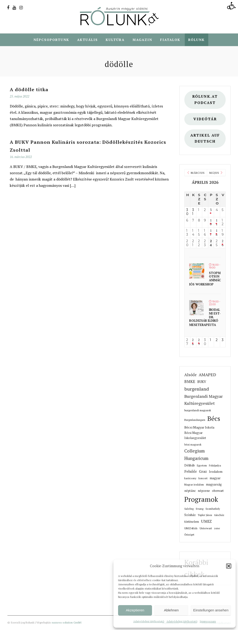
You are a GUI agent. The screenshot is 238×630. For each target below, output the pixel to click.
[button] (228, 566)
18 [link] (216, 233)
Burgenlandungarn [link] (194, 420)
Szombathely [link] (212, 509)
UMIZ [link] (206, 521)
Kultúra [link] (115, 39)
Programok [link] (201, 499)
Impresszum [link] (208, 621)
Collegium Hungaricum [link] (196, 454)
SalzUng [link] (189, 509)
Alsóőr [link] (190, 375)
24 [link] (211, 243)
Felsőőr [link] (190, 471)
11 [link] (216, 223)
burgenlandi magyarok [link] (197, 410)
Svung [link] (199, 509)
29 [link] (199, 342)
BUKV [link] (201, 382)
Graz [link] (203, 471)
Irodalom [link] (215, 472)
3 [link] (211, 210)
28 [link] (193, 342)
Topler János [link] (205, 515)
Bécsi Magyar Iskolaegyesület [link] (195, 435)
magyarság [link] (214, 485)
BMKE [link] (189, 381)
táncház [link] (219, 515)
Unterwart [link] (206, 528)
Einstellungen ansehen (210, 610)
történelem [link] (191, 522)
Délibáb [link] (189, 465)
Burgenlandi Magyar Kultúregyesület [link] (203, 400)
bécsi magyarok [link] (193, 444)
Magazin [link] (142, 39)
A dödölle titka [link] (29, 90)
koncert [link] (203, 478)
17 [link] (211, 233)
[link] (232, 5)
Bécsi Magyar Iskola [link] (199, 427)
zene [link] (217, 528)
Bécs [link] (213, 418)
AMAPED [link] (207, 375)
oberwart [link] (218, 491)
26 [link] (222, 243)
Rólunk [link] (196, 39)
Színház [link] (190, 515)
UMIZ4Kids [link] (191, 528)
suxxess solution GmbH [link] (66, 622)
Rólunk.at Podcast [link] (205, 99)
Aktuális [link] (87, 39)
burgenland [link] (196, 389)
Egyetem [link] (202, 465)
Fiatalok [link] (170, 39)
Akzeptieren (135, 610)
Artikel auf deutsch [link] (205, 138)
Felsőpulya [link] (215, 465)
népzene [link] (204, 491)
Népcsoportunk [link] (51, 39)
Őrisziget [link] (189, 534)
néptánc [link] (190, 491)
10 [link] (211, 223)
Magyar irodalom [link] (194, 484)
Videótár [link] (205, 119)
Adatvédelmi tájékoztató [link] (148, 621)
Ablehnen (171, 610)
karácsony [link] (190, 478)
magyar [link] (215, 478)
